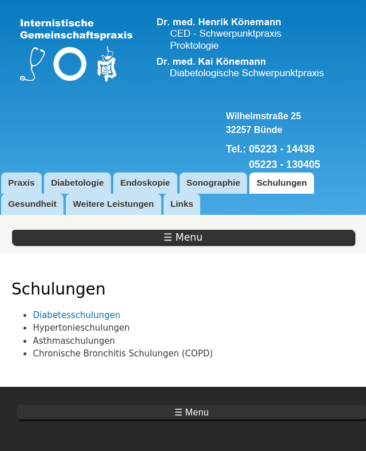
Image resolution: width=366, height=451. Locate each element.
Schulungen (282, 182)
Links (181, 204)
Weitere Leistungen (113, 204)
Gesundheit (32, 204)
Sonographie (213, 182)
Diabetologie (77, 182)
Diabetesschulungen (76, 315)
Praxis (21, 182)
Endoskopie (145, 182)
